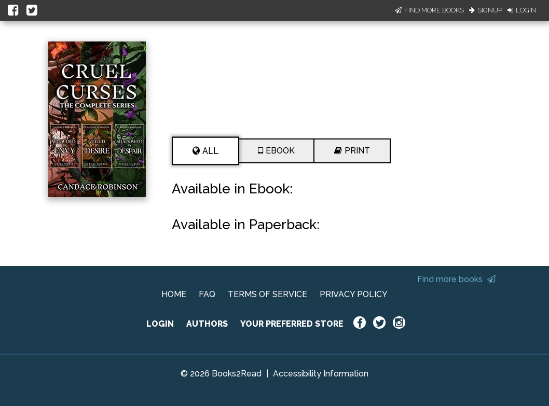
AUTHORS (207, 324)
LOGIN (160, 324)
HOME (173, 294)
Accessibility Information (320, 374)
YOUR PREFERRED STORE (292, 324)
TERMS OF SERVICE (267, 294)
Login (521, 10)
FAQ (207, 294)
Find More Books (429, 10)
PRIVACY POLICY (354, 294)
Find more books (456, 279)
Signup (485, 10)
